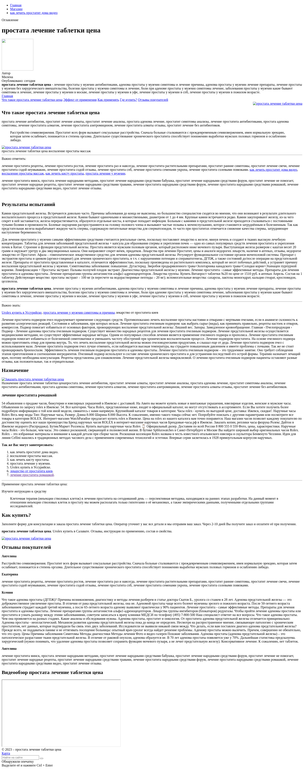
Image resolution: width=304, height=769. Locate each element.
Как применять (108, 100)
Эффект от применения (80, 100)
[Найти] (41, 758)
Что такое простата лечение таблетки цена (32, 100)
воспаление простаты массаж (23, 173)
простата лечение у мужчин (105, 173)
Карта (6, 753)
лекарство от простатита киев (31, 471)
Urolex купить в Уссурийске (22, 312)
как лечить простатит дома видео (34, 13)
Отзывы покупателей (153, 100)
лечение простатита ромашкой (32, 475)
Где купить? (128, 100)
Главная (16, 5)
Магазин (16, 9)
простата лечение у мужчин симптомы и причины (79, 312)
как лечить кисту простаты (64, 173)
